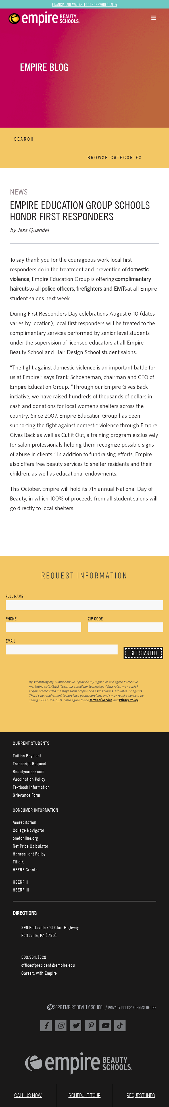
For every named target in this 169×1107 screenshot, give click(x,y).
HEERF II (20, 882)
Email (10, 641)
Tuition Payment (27, 756)
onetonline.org (25, 838)
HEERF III (21, 890)
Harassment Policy (29, 854)
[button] (153, 18)
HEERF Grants (25, 869)
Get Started (143, 653)
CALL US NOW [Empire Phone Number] (28, 1095)
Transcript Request (30, 763)
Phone (11, 619)
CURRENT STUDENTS (31, 743)
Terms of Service (100, 700)
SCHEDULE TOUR (84, 1095)
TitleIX (18, 862)
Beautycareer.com (28, 771)
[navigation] (51, 18)
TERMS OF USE (145, 1007)
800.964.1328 (33, 957)
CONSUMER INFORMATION (35, 810)
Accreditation (24, 822)
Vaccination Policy (29, 779)
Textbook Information (31, 787)
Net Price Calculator (30, 846)
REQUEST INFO (141, 1095)
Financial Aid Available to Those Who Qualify (84, 4)
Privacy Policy (128, 700)
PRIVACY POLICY (120, 1007)
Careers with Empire (39, 973)
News (19, 192)
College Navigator (28, 830)
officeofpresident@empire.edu (48, 965)
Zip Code (95, 619)
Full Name (14, 596)
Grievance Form (26, 795)
